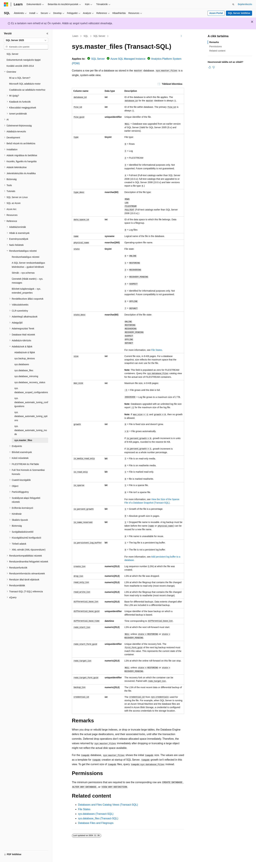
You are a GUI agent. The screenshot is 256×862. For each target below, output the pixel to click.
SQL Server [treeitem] (12, 54)
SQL (86, 36)
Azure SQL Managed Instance (128, 58)
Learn (75, 36)
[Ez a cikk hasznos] (210, 67)
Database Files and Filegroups (95, 823)
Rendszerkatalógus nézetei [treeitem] (25, 257)
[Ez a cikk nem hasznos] (214, 67)
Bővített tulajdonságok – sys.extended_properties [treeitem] (26, 290)
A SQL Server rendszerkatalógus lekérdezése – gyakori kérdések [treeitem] (28, 264)
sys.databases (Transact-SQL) (95, 813)
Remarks (214, 42)
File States (156, 350)
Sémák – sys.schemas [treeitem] (23, 272)
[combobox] (26, 40)
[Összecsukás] (47, 33)
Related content (217, 50)
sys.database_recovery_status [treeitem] (29, 382)
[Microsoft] (6, 4)
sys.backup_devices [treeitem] (24, 358)
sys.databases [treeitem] (21, 364)
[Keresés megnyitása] (233, 4)
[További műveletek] (181, 36)
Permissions (215, 46)
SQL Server (99, 36)
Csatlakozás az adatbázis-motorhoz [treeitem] (27, 89)
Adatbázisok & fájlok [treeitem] (24, 352)
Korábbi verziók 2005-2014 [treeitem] (20, 66)
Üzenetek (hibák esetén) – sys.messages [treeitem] (27, 281)
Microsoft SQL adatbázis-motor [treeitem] (24, 83)
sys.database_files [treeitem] (23, 370)
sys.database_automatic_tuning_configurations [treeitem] (31, 402)
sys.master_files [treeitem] (23, 440)
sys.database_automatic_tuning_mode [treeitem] (30, 430)
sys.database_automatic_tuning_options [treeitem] (30, 416)
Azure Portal (216, 13)
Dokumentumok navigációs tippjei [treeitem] (24, 60)
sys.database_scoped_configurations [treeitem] (31, 390)
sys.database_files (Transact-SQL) (98, 818)
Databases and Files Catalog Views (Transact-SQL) (108, 804)
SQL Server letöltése (239, 13)
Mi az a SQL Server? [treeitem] (19, 78)
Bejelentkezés (245, 4)
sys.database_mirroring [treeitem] (26, 376)
